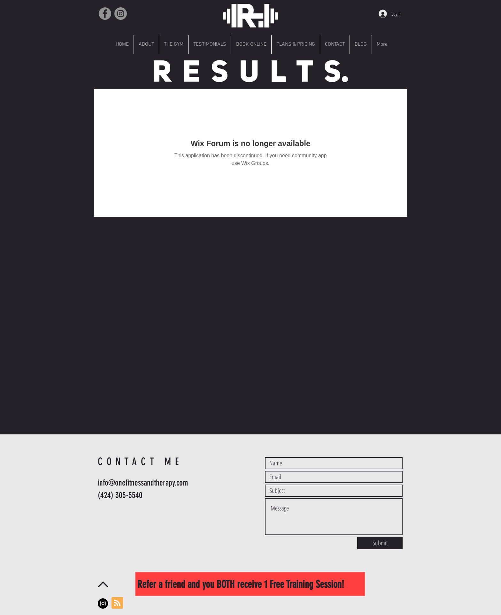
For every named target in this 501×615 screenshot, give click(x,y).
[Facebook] (105, 13)
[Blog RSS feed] (117, 603)
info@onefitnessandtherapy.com (143, 483)
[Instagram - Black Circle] (103, 603)
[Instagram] (120, 13)
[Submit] (380, 543)
